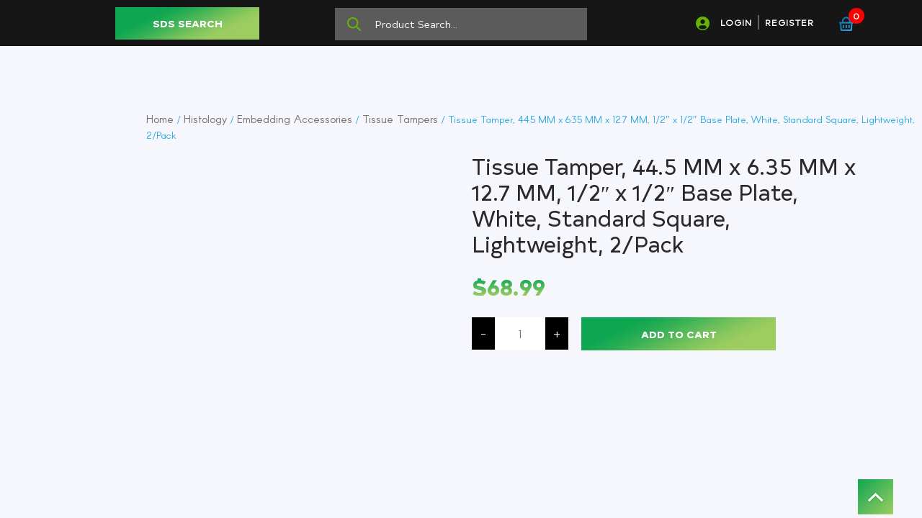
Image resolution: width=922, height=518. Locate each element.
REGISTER (789, 22)
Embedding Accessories (294, 118)
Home (160, 118)
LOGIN (736, 22)
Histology (205, 118)
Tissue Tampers (400, 118)
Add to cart (679, 334)
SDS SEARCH (188, 23)
